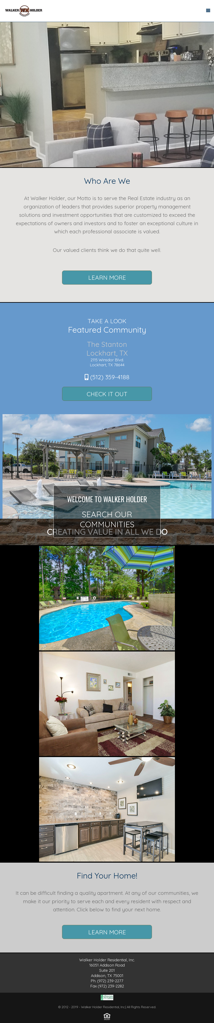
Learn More (107, 277)
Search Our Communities (107, 519)
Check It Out (107, 394)
